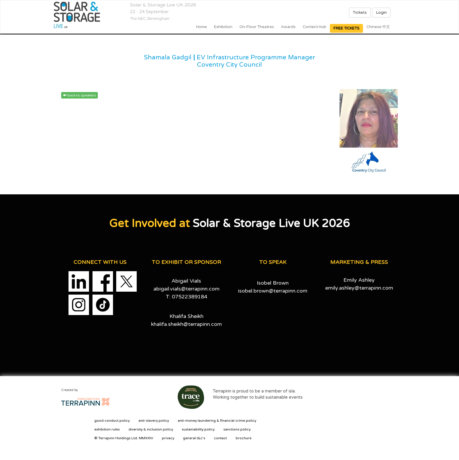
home (201, 27)
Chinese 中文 (378, 27)
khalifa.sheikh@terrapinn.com (186, 324)
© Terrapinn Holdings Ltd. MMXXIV (123, 438)
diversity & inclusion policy (151, 429)
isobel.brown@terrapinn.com (272, 291)
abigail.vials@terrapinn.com (186, 289)
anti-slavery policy (153, 421)
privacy (168, 438)
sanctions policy (237, 429)
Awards (288, 27)
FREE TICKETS (346, 28)
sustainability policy (198, 429)
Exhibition (223, 27)
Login (381, 12)
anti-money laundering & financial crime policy (217, 421)
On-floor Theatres (256, 27)
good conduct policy (112, 421)
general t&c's (194, 438)
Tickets (360, 12)
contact (220, 438)
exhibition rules (107, 429)
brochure (243, 438)
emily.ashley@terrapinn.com (359, 288)
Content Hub (314, 27)
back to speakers (79, 95)
